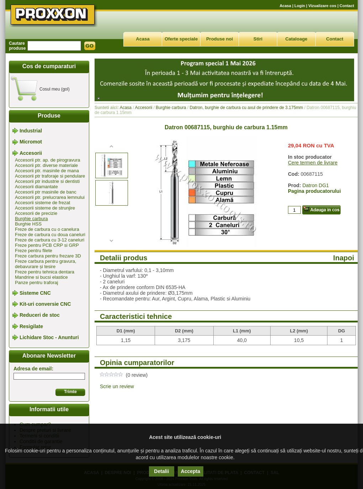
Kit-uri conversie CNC (45, 304)
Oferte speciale (181, 39)
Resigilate (31, 326)
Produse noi (219, 39)
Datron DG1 (315, 185)
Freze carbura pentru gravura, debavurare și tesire (45, 264)
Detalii (161, 471)
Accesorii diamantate (36, 186)
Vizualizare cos (322, 6)
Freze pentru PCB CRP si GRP (47, 245)
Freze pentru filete (33, 250)
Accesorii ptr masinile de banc (45, 192)
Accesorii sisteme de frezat (42, 202)
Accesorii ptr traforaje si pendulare (50, 176)
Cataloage (296, 39)
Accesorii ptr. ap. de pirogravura (47, 160)
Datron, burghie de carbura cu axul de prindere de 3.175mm (246, 107)
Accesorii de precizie (36, 213)
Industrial (31, 131)
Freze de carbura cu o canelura (47, 229)
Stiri (257, 39)
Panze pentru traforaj (36, 282)
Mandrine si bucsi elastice (41, 277)
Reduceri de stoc (40, 315)
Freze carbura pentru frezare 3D (48, 256)
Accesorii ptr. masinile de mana (47, 170)
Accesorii (31, 153)
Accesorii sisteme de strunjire (45, 208)
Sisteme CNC (35, 293)
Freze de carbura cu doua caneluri (50, 234)
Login (299, 6)
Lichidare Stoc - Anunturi (49, 337)
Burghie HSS (28, 224)
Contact (347, 6)
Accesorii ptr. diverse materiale (46, 165)
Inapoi (343, 258)
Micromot (31, 142)
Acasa (285, 6)
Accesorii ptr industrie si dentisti (47, 181)
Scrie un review (117, 386)
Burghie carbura (31, 218)
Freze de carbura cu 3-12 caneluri (49, 240)
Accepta (190, 471)
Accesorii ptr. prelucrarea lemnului (50, 197)
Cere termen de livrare (312, 162)
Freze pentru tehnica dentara (44, 272)
